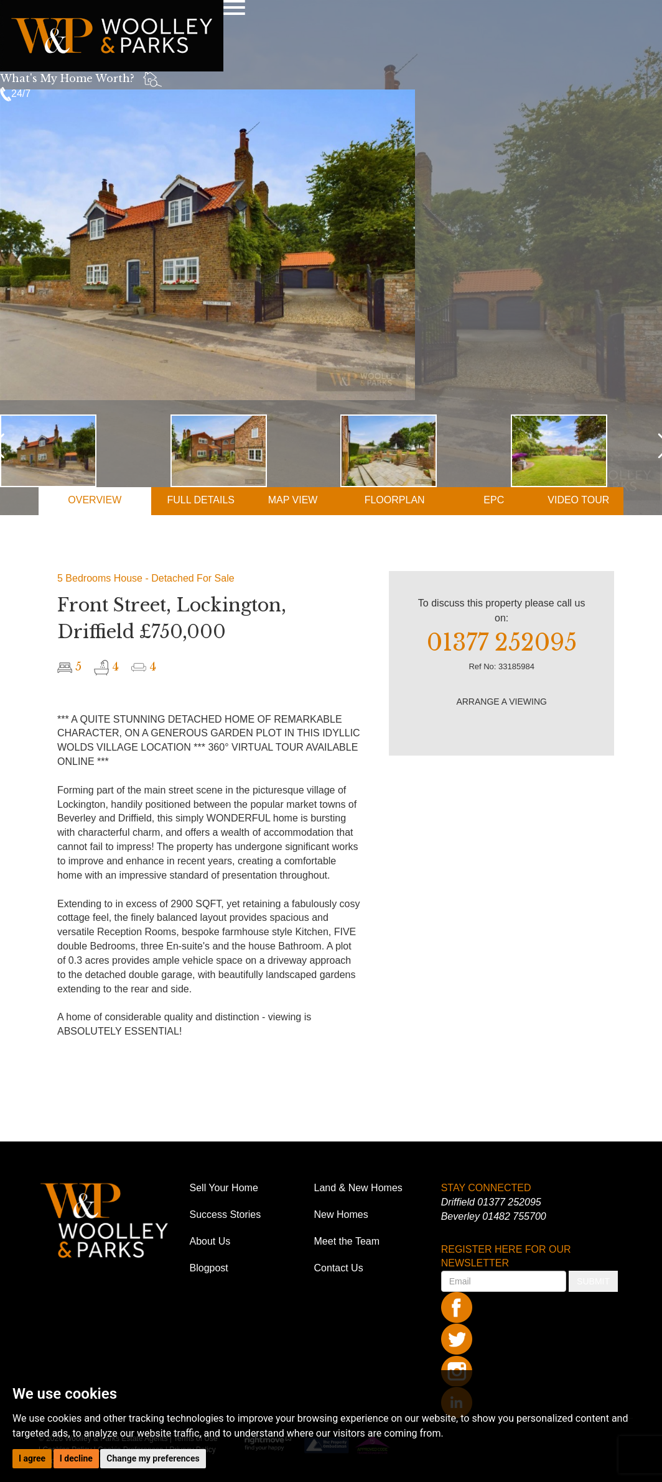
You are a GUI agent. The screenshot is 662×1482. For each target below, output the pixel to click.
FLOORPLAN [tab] (395, 500)
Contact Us (338, 1268)
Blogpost (209, 1268)
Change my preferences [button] (152, 1458)
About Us (210, 1241)
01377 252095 (509, 1202)
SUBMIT (593, 1281)
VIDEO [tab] (578, 500)
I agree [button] (32, 1458)
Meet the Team (347, 1241)
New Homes (341, 1214)
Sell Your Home (224, 1187)
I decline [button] (76, 1458)
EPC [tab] (493, 500)
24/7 (15, 93)
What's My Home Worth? (67, 78)
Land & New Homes (358, 1187)
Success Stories (225, 1214)
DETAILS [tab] (200, 500)
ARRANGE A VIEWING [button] (501, 702)
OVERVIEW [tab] (94, 500)
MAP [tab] (293, 500)
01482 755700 (514, 1216)
